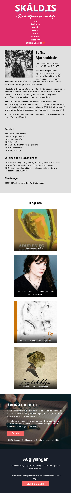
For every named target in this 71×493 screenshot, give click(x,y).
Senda (15, 433)
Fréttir (35, 27)
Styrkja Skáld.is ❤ (35, 42)
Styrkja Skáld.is (35, 483)
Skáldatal (35, 24)
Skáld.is (17, 440)
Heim (35, 21)
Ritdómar (35, 36)
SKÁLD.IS (35, 7)
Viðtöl (35, 33)
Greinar (35, 30)
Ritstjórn (35, 39)
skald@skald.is (34, 426)
